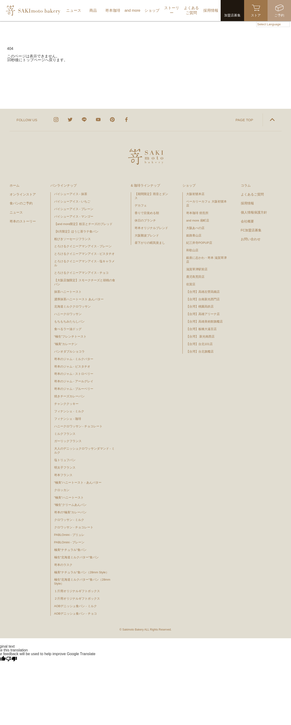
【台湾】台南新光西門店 (203, 299)
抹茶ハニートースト (68, 291)
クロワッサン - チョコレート (75, 527)
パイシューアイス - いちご (72, 201)
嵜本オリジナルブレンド (151, 228)
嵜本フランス (63, 475)
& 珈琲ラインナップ (145, 185)
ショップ (189, 185)
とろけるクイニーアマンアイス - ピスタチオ (84, 253)
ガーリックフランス (68, 441)
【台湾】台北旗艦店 (200, 351)
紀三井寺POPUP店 (199, 242)
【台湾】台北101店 (199, 344)
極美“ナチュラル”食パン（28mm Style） (81, 572)
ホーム (14, 185)
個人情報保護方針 (254, 212)
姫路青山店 (193, 235)
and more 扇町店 (197, 220)
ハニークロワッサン (68, 314)
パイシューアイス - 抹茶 (70, 194)
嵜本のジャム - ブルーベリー (74, 389)
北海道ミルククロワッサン (72, 306)
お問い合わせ (251, 239)
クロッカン (61, 490)
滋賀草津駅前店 (197, 269)
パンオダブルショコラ (69, 351)
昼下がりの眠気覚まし (150, 242)
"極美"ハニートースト (69, 497)
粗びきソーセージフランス (72, 239)
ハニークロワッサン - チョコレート (78, 426)
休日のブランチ (145, 220)
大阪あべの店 (195, 228)
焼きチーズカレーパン (69, 396)
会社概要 (247, 221)
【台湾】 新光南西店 (200, 336)
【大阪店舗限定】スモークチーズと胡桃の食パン (84, 282)
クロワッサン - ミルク (71, 520)
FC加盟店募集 (251, 230)
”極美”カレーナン (66, 344)
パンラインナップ (63, 185)
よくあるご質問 (252, 194)
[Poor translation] (11, 659)
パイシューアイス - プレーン (74, 209)
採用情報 (247, 203)
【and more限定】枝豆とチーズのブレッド (83, 224)
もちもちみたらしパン (69, 321)
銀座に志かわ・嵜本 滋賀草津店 (206, 259)
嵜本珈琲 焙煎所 (197, 213)
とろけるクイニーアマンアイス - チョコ (81, 272)
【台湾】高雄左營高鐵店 (203, 291)
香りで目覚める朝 (147, 213)
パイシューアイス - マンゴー (74, 216)
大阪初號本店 (195, 194)
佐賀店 (190, 284)
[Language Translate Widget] (273, 24)
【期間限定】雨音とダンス (151, 196)
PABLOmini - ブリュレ (69, 535)
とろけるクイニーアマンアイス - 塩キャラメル (84, 263)
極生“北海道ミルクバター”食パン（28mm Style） (82, 581)
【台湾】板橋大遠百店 (201, 329)
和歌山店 (192, 250)
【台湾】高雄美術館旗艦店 (204, 321)
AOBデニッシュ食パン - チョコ (75, 613)
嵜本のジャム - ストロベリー (74, 374)
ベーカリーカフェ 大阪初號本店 (206, 203)
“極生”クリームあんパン (70, 505)
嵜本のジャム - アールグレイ (74, 381)
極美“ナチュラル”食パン (70, 550)
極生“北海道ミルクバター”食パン (76, 557)
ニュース (16, 212)
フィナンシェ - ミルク (69, 411)
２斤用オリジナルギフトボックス (77, 598)
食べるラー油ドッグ (68, 329)
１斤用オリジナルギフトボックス (77, 591)
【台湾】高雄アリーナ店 (203, 314)
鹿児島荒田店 (195, 276)
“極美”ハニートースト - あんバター (78, 482)
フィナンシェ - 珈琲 (67, 419)
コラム (246, 185)
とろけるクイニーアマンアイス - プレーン (83, 246)
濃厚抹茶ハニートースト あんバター (79, 299)
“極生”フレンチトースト (70, 336)
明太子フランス (65, 467)
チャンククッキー (66, 404)
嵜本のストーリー (23, 221)
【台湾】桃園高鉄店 (200, 306)
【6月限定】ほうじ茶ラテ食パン (76, 231)
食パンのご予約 (21, 203)
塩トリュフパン (65, 460)
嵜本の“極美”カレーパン (70, 512)
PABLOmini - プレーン (69, 542)
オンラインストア (23, 194)
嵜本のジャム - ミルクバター (74, 359)
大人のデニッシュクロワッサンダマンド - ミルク (84, 450)
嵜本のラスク (63, 565)
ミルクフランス (65, 434)
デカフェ (141, 205)
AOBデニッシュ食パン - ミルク (75, 606)
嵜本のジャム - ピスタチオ (72, 366)
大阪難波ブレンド (147, 235)
